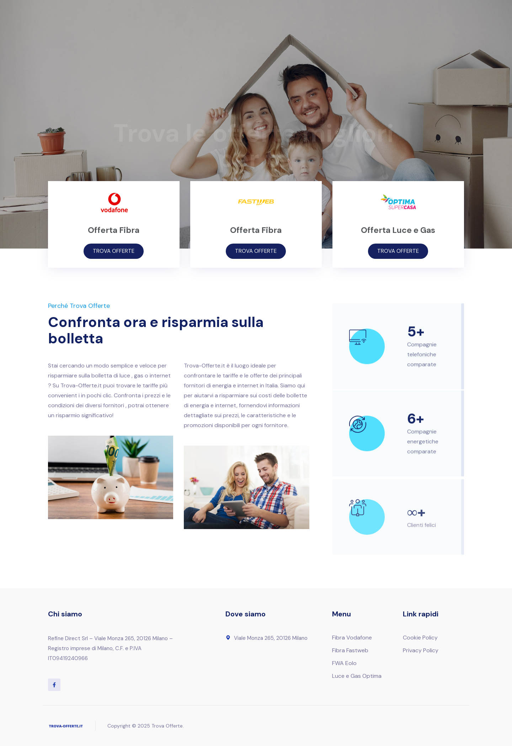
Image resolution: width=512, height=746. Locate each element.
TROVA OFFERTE (113, 251)
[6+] (357, 430)
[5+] (357, 343)
